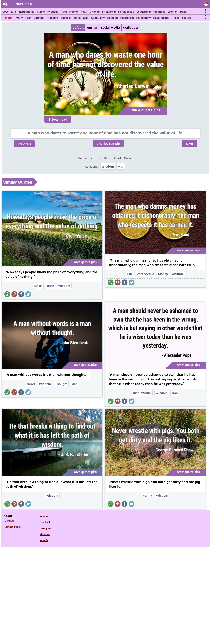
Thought (61, 384)
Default (78, 27)
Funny (41, 11)
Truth (63, 11)
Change (95, 11)
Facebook (45, 522)
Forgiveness (126, 11)
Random (7, 17)
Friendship (109, 11)
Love (5, 11)
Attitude (178, 274)
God (85, 17)
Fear (28, 17)
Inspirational (26, 11)
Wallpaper (131, 27)
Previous (24, 144)
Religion (112, 17)
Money (163, 274)
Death (183, 11)
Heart (84, 11)
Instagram (46, 528)
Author (92, 27)
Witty (19, 17)
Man (121, 166)
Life (13, 11)
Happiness (127, 17)
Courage (38, 17)
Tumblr (44, 540)
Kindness (159, 11)
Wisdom (52, 11)
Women (172, 11)
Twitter (44, 516)
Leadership (144, 11)
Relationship (161, 17)
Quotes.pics (21, 4)
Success (66, 17)
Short (38, 285)
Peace (176, 17)
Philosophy (143, 17)
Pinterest (45, 534)
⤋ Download (57, 119)
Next (189, 144)
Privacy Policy (13, 526)
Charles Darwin (108, 143)
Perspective (145, 274)
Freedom (52, 17)
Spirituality (98, 17)
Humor (73, 11)
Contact (9, 520)
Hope (77, 17)
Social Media (110, 27)
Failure (186, 17)
